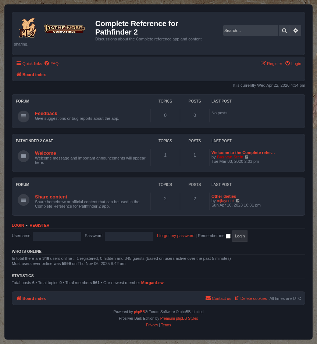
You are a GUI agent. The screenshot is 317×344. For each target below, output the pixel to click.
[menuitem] (51, 63)
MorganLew (152, 282)
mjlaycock (226, 200)
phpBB (139, 312)
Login (18, 225)
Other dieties (223, 196)
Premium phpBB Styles (179, 318)
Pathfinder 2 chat (34, 141)
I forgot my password (176, 235)
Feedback (46, 113)
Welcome (45, 153)
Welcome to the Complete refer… (243, 152)
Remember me (214, 235)
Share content (51, 197)
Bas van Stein (230, 157)
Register (40, 225)
